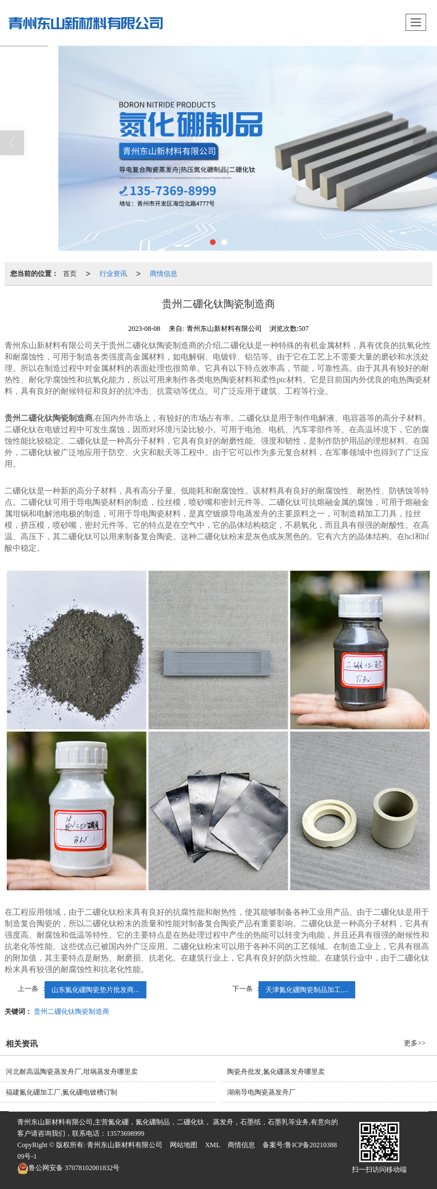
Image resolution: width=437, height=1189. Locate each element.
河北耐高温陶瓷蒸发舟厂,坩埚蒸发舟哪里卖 (72, 1072)
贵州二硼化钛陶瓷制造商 (71, 1012)
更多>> (415, 1043)
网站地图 (183, 1145)
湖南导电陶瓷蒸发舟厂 (261, 1092)
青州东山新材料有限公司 (124, 1145)
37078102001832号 (68, 1168)
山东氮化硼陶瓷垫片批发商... (95, 990)
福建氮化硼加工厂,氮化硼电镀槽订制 (61, 1092)
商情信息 (163, 274)
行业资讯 (113, 274)
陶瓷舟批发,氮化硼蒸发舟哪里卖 (276, 1072)
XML (212, 1145)
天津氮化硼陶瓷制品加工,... (306, 990)
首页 (70, 274)
